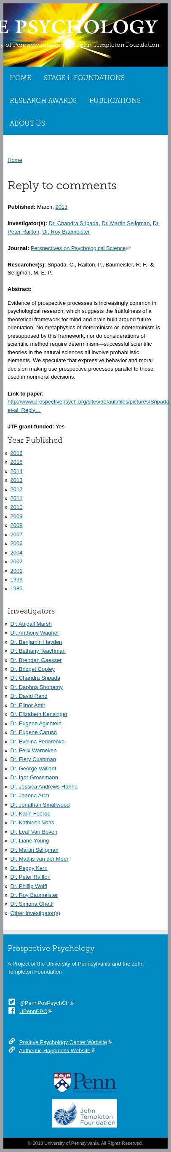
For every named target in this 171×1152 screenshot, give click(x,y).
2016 (17, 453)
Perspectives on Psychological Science (78, 248)
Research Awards (43, 101)
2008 (17, 525)
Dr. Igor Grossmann (34, 777)
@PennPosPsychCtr (44, 1002)
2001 (17, 571)
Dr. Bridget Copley (33, 669)
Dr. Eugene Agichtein (36, 723)
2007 (17, 534)
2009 (17, 516)
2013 (61, 207)
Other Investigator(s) (36, 913)
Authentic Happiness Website (55, 1050)
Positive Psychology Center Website (63, 1042)
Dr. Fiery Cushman (33, 759)
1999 (17, 579)
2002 (17, 561)
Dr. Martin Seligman (126, 223)
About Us (27, 123)
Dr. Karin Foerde (31, 813)
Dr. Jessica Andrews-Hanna (44, 786)
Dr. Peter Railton (31, 877)
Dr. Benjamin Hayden (36, 642)
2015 (17, 462)
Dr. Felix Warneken (34, 750)
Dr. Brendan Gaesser (36, 660)
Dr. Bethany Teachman (38, 651)
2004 (17, 552)
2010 (17, 507)
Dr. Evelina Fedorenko (38, 741)
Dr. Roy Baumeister (66, 232)
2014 (17, 471)
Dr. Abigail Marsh (31, 624)
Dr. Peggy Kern (29, 868)
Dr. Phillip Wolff (29, 886)
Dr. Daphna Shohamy (37, 687)
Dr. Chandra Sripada (74, 223)
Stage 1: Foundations (84, 78)
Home (20, 78)
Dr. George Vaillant (33, 768)
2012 (17, 489)
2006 (17, 543)
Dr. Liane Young (30, 840)
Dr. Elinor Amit (28, 705)
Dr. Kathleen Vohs (32, 822)
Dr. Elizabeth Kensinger (39, 714)
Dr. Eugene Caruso (34, 732)
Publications (115, 101)
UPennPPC (33, 1011)
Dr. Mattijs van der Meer (40, 859)
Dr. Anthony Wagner (35, 633)
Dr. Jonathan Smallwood (40, 805)
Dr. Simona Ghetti (32, 904)
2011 (17, 498)
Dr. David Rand (29, 696)
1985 (17, 588)
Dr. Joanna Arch (30, 795)
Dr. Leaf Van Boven (34, 832)
